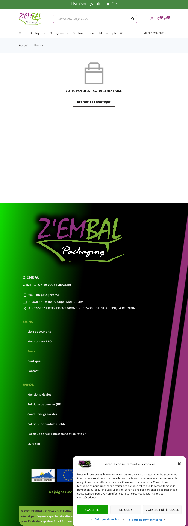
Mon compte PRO (39, 341)
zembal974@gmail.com (62, 301)
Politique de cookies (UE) (44, 404)
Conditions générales (42, 414)
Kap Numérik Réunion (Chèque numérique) (71, 521)
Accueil (24, 45)
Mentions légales (39, 394)
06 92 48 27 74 (47, 295)
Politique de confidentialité (144, 520)
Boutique (34, 361)
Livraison (33, 444)
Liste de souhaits (39, 331)
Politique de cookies (107, 519)
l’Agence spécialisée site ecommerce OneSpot (68, 516)
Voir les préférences (162, 509)
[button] (179, 464)
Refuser (125, 509)
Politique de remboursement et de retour (56, 434)
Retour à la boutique (94, 102)
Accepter (93, 509)
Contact (33, 371)
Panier (32, 351)
